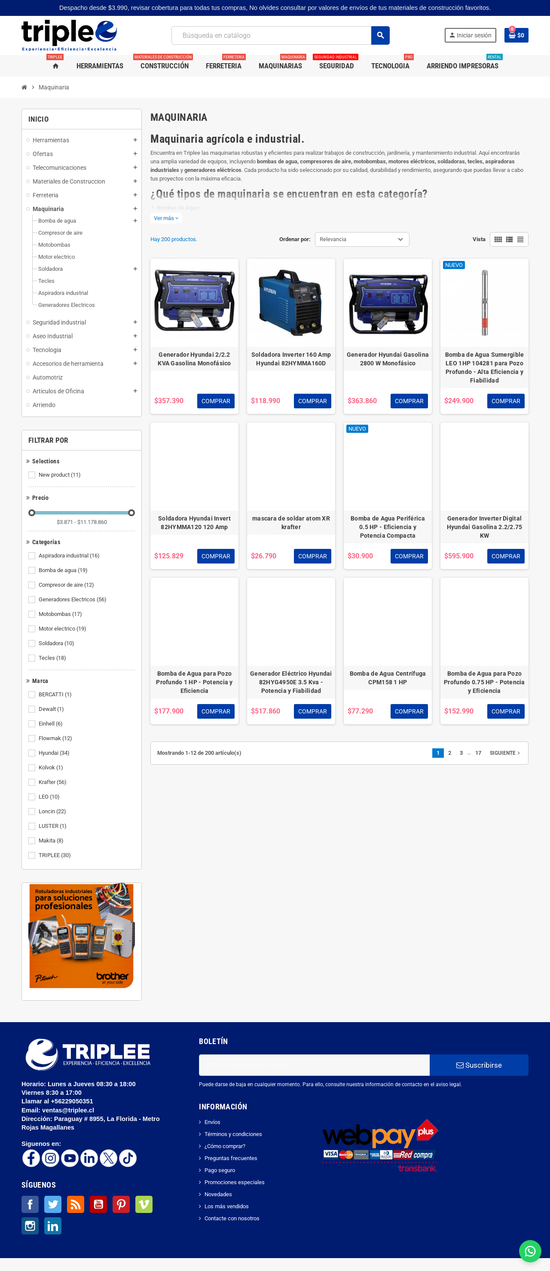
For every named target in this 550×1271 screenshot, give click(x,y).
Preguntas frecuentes (231, 1158)
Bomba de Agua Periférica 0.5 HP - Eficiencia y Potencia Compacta (388, 527)
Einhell (51, 724)
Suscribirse (479, 1065)
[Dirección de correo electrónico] (314, 1065)
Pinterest (121, 1204)
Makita (52, 840)
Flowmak (56, 738)
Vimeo (144, 1204)
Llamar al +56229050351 (58, 1101)
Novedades (218, 1194)
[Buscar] (280, 35)
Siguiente (506, 753)
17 (478, 753)
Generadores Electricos (73, 599)
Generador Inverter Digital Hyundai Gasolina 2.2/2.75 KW (484, 527)
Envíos (212, 1122)
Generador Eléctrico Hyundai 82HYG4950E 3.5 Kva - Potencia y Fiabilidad (291, 682)
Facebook (30, 1204)
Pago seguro (220, 1170)
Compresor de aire (67, 585)
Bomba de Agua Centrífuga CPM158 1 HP (388, 678)
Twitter (52, 1204)
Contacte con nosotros (232, 1218)
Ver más (166, 218)
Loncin (53, 811)
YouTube (98, 1204)
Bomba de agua (64, 570)
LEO (50, 797)
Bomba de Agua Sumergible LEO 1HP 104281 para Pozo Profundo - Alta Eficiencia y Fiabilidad (484, 367)
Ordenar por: (295, 239)
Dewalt (52, 709)
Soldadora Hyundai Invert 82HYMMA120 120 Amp (194, 522)
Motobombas (61, 614)
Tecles (53, 658)
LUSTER (53, 826)
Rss (75, 1204)
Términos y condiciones (233, 1134)
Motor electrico (63, 629)
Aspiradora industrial (70, 555)
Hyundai (55, 753)
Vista (479, 239)
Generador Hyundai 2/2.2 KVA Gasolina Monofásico (194, 359)
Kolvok (51, 767)
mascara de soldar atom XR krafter (291, 522)
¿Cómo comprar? (225, 1146)
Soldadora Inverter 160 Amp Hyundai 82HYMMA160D (291, 359)
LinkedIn (52, 1225)
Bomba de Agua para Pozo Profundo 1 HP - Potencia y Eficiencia (194, 682)
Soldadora (57, 643)
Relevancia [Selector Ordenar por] (333, 239)
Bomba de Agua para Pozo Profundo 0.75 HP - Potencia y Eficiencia (484, 682)
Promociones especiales (235, 1182)
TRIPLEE (55, 855)
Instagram (30, 1225)
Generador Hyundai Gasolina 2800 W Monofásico (388, 359)
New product (60, 475)
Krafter (53, 782)
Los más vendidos (227, 1206)
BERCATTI (56, 694)
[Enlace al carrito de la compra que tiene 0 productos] (516, 35)
